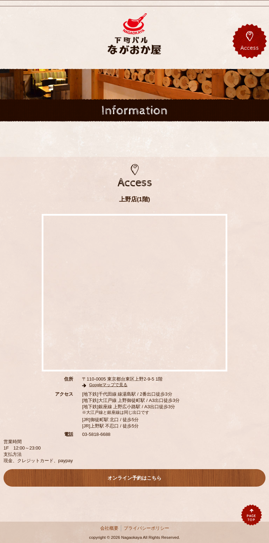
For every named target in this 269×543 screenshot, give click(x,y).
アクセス (249, 41)
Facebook (229, 15)
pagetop (251, 514)
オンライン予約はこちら (134, 478)
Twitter (245, 15)
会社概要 (109, 528)
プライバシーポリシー (146, 528)
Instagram (260, 15)
